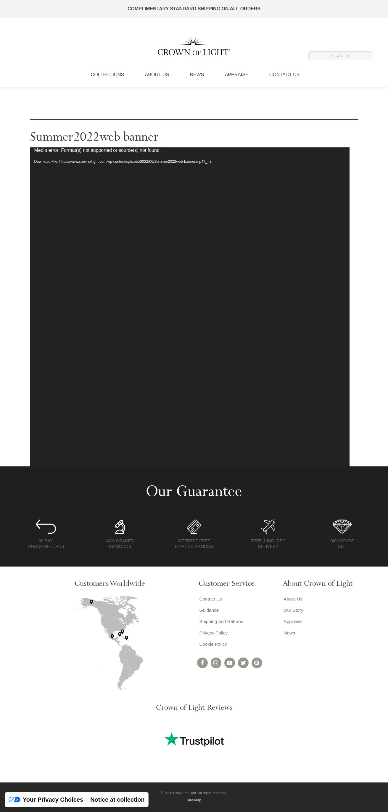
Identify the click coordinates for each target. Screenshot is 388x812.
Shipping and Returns (221, 622)
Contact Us (284, 78)
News (197, 78)
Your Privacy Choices (46, 799)
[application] (190, 306)
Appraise (237, 78)
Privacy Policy (213, 634)
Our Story (293, 610)
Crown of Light (194, 47)
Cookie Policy (213, 646)
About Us (157, 78)
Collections (107, 78)
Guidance (209, 610)
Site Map (194, 800)
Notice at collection (117, 799)
